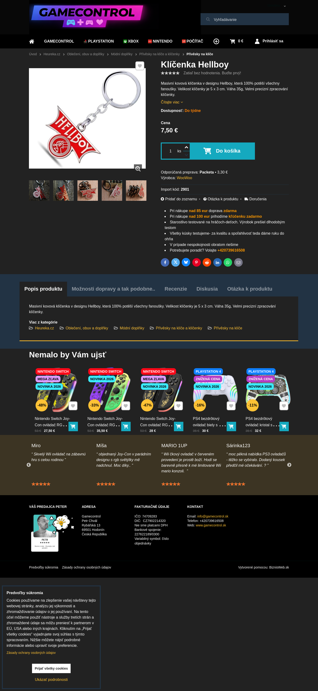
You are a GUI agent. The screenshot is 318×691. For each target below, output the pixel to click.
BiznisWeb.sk (279, 567)
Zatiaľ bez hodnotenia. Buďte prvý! (212, 73)
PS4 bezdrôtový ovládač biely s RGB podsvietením (212, 415)
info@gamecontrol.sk (212, 516)
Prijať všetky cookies (51, 668)
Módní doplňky (132, 328)
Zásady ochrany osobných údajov (86, 567)
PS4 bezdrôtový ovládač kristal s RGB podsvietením (264, 415)
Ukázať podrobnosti (51, 680)
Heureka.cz (44, 328)
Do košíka (228, 151)
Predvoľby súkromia (43, 567)
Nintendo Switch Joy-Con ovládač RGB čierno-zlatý (160, 415)
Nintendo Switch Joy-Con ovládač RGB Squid (107, 415)
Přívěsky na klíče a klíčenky (179, 328)
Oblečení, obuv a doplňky (87, 328)
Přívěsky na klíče (228, 328)
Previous (28, 465)
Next (289, 465)
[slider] (170, 73)
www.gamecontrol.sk (211, 525)
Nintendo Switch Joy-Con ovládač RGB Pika (54, 415)
